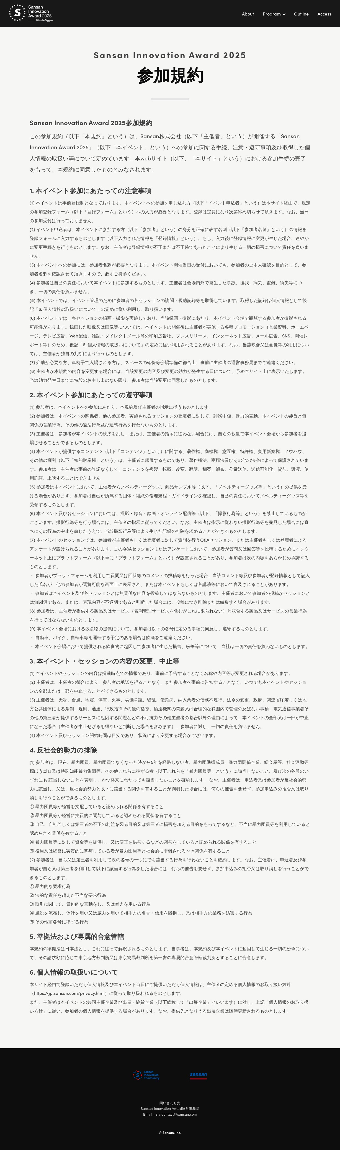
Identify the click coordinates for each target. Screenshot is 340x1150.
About (248, 14)
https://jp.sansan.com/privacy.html (69, 993)
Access (324, 14)
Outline (301, 14)
